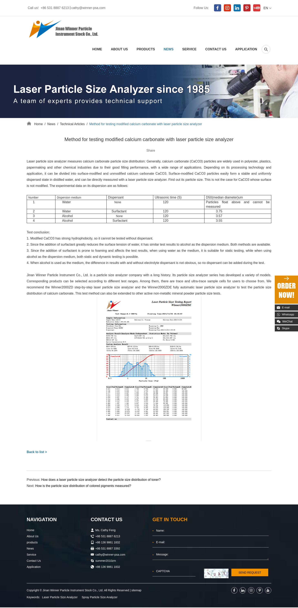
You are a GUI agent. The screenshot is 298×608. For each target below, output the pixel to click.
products (146, 49)
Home (97, 49)
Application (246, 49)
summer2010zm (105, 561)
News (168, 49)
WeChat (284, 321)
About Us (119, 49)
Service (189, 49)
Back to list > (37, 452)
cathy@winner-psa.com (88, 8)
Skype (283, 328)
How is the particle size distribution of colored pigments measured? (83, 486)
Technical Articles (72, 124)
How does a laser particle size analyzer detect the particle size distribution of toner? (101, 480)
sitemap (136, 591)
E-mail (283, 308)
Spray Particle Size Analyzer (100, 597)
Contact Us (215, 49)
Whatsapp (286, 314)
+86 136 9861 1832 (107, 567)
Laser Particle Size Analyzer (59, 597)
